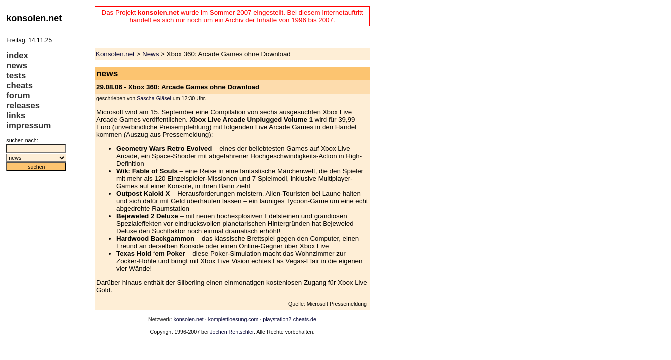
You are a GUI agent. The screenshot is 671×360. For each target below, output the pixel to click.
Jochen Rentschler (232, 332)
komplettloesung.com (233, 319)
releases (23, 105)
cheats (19, 85)
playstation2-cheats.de (289, 319)
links (15, 115)
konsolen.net (188, 319)
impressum (28, 125)
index (17, 55)
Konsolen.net (115, 54)
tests (16, 75)
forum (18, 95)
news (16, 65)
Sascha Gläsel (154, 99)
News (150, 54)
